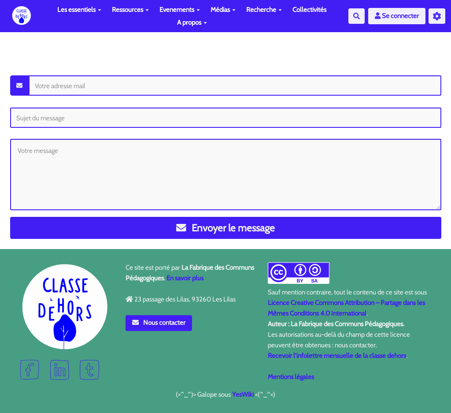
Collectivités (309, 10)
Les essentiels (79, 10)
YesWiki (243, 394)
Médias (223, 10)
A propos (192, 22)
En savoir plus (184, 278)
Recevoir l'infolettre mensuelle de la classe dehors (337, 356)
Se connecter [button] (397, 16)
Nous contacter (159, 323)
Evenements (179, 10)
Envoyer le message (225, 228)
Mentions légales (291, 377)
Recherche (264, 10)
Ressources (130, 10)
